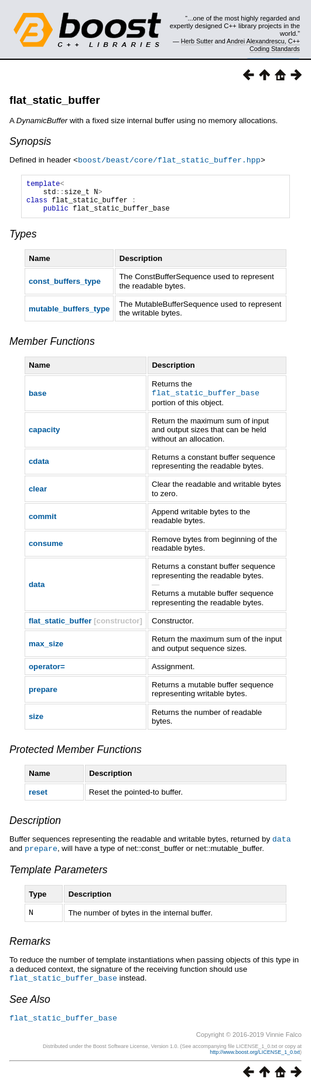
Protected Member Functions (75, 755)
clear (38, 494)
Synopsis (30, 141)
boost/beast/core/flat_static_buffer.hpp (169, 159)
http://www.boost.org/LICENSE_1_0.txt (255, 1055)
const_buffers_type (65, 287)
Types (23, 240)
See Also (29, 1003)
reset (38, 797)
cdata (39, 467)
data (37, 590)
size (36, 722)
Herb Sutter (197, 41)
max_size (46, 649)
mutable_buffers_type (69, 315)
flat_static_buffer (54, 100)
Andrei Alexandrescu (256, 41)
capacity (44, 435)
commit (42, 522)
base (37, 399)
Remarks (29, 945)
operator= (47, 672)
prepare (43, 695)
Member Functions (52, 348)
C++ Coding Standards (275, 45)
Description (35, 826)
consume (46, 549)
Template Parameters (58, 874)
